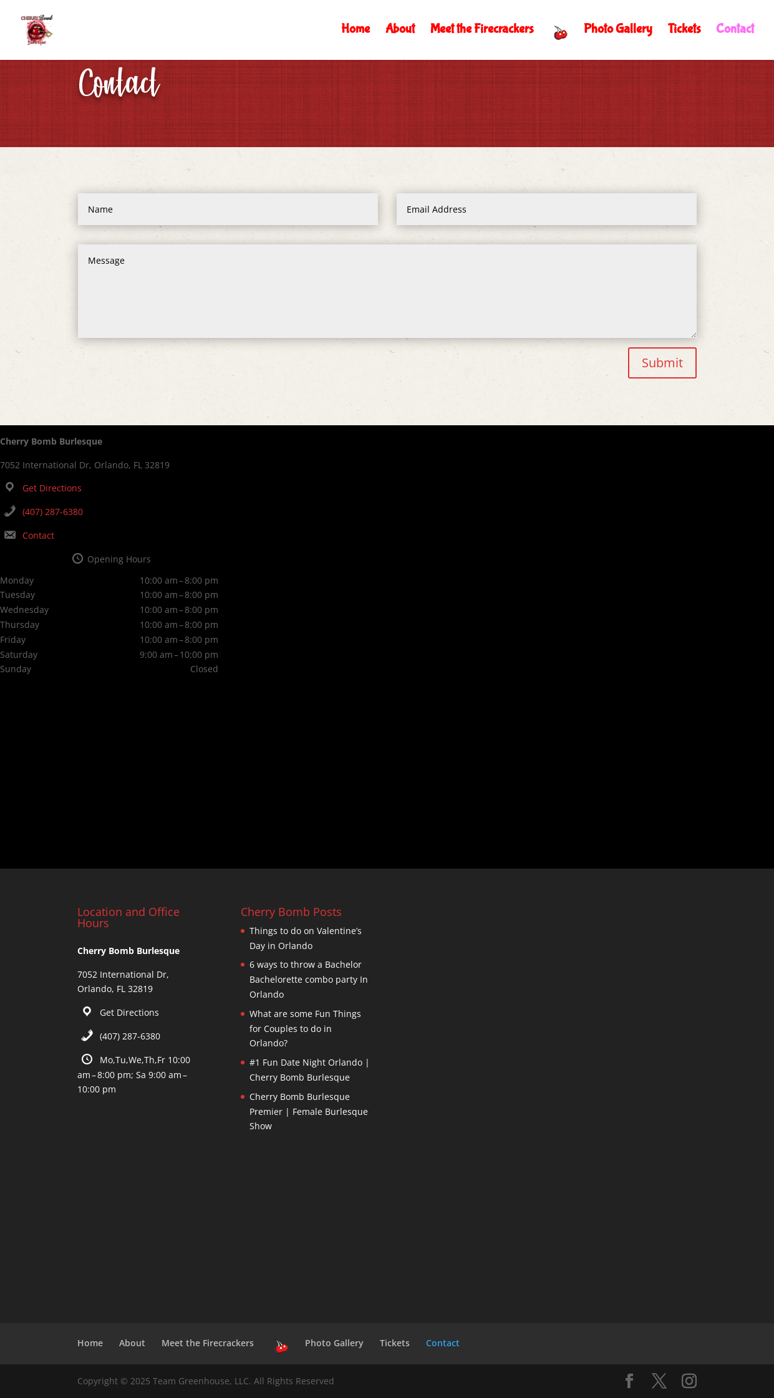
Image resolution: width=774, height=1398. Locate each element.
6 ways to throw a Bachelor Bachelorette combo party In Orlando (308, 979)
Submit (662, 362)
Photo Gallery (618, 31)
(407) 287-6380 (52, 512)
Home (355, 31)
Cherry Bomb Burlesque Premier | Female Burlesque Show (308, 1111)
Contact (735, 31)
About (400, 31)
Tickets (684, 31)
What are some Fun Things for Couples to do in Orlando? (305, 1028)
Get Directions (52, 488)
